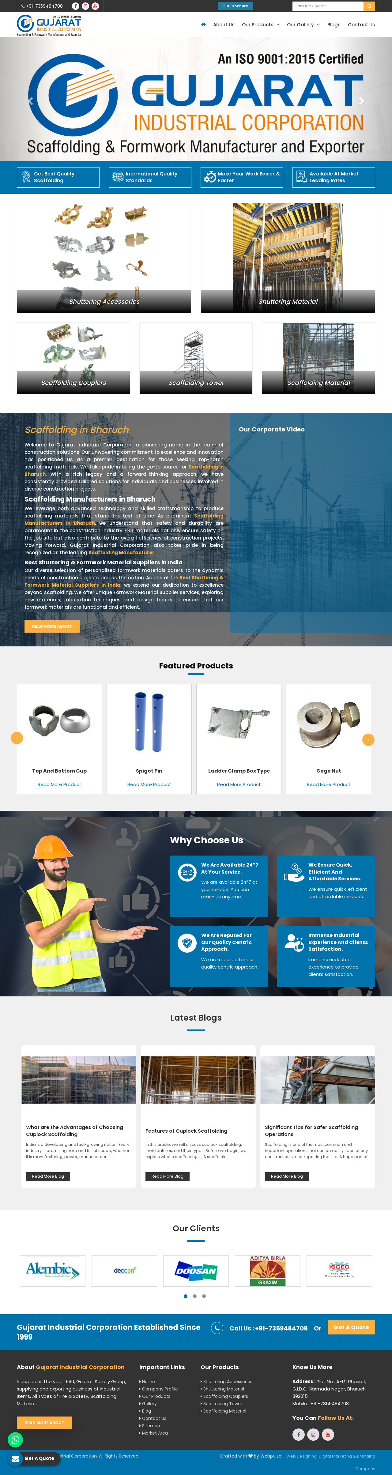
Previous (17, 738)
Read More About (52, 626)
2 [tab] (195, 1296)
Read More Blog (48, 1176)
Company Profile (158, 1389)
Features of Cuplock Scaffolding (186, 1130)
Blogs (334, 24)
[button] (29, 99)
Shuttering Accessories (226, 1382)
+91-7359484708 (42, 6)
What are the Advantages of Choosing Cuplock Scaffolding (74, 1131)
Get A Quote (351, 1327)
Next (368, 740)
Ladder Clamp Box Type (239, 770)
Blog (145, 1411)
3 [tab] (204, 1296)
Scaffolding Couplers (224, 1396)
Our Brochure (235, 6)
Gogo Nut (328, 770)
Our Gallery (303, 24)
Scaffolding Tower (221, 1404)
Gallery (148, 1404)
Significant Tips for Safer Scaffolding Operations (311, 1131)
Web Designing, (302, 1456)
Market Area (153, 1433)
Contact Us (361, 24)
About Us (224, 24)
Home (147, 1382)
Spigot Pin (149, 770)
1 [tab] (185, 1296)
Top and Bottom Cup (59, 770)
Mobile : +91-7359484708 (320, 1403)
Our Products (261, 24)
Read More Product (59, 784)
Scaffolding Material (223, 1411)
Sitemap (149, 1426)
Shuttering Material (222, 1389)
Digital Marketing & (337, 1456)
